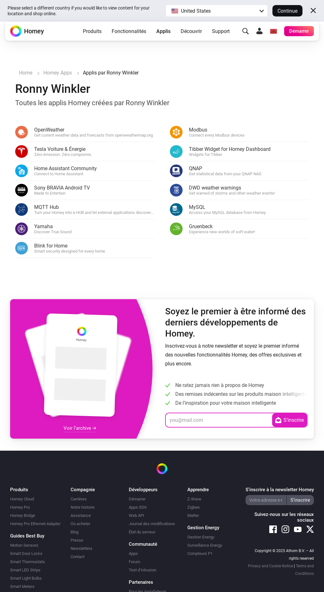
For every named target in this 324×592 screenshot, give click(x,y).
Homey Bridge (22, 515)
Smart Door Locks (26, 553)
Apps (133, 553)
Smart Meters (22, 586)
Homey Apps (57, 73)
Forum (134, 561)
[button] (216, 10)
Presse (77, 540)
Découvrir (191, 36)
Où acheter (80, 523)
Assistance (81, 515)
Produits (92, 36)
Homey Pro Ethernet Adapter (35, 523)
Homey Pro (20, 507)
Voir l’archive (80, 428)
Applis (163, 36)
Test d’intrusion (142, 570)
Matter (193, 515)
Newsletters (81, 548)
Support (221, 36)
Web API (136, 515)
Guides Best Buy (27, 536)
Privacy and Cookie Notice (270, 566)
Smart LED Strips (25, 570)
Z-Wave (194, 499)
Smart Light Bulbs (26, 578)
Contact (77, 556)
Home (25, 73)
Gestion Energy (200, 537)
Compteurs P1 (200, 553)
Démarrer (137, 499)
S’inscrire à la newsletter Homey (280, 489)
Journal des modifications (152, 523)
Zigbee (193, 507)
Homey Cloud (22, 499)
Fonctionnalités (129, 36)
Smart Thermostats (27, 561)
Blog (74, 532)
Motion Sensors (24, 545)
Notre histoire (83, 507)
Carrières (79, 499)
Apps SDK (138, 507)
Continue (287, 11)
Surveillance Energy (204, 545)
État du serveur (142, 532)
